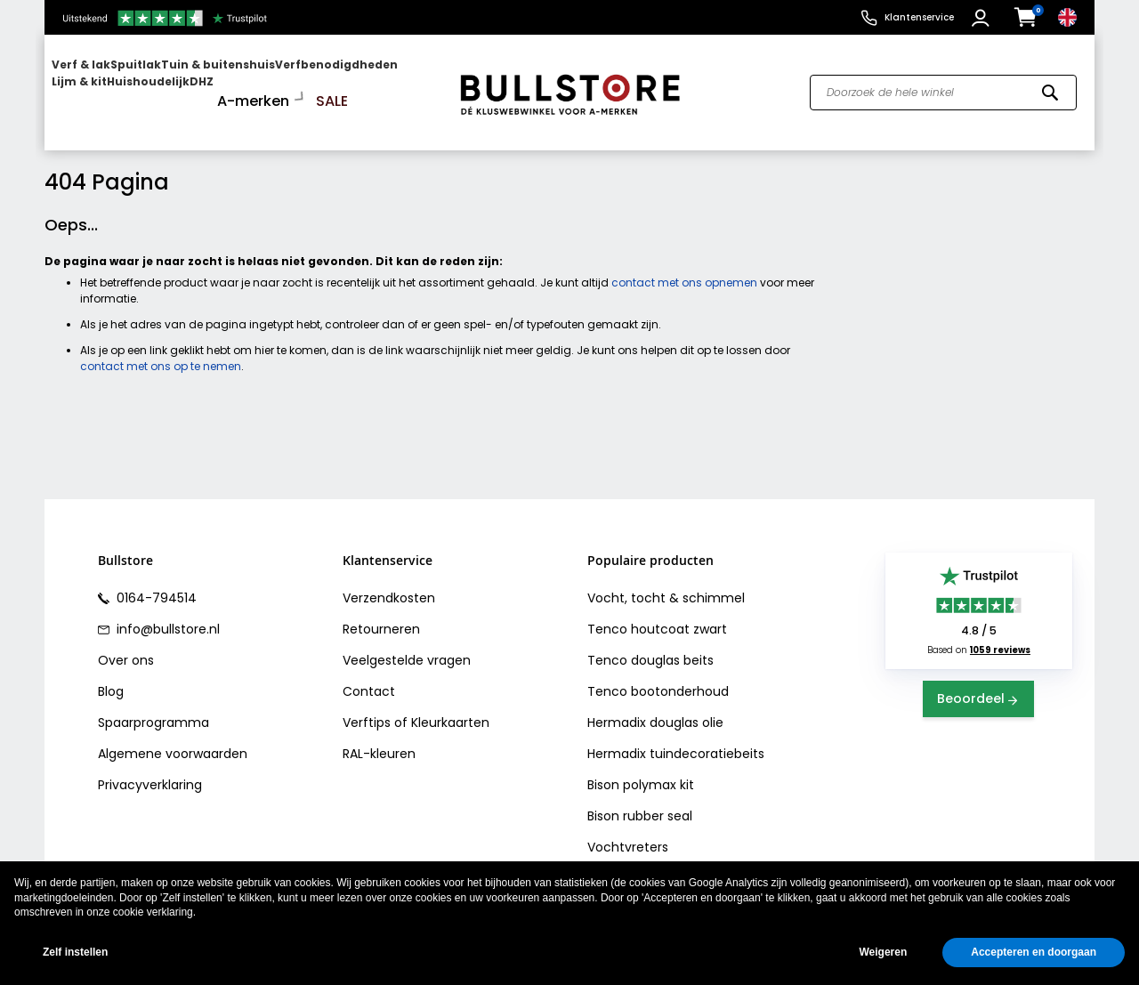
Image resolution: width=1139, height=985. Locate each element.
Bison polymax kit (640, 770)
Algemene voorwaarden (172, 739)
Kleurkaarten (450, 708)
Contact (369, 677)
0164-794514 (155, 584)
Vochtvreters (627, 833)
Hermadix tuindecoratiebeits (675, 739)
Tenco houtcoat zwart (657, 615)
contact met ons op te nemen (160, 351)
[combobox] (943, 85)
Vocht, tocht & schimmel (666, 584)
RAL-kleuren (379, 739)
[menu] (243, 85)
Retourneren (381, 615)
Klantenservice (919, 17)
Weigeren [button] (883, 952)
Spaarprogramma (153, 708)
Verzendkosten (389, 584)
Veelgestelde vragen (407, 646)
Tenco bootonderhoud (658, 677)
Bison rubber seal (639, 802)
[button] (983, 17)
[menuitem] (120, 85)
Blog (111, 677)
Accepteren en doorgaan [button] (1033, 952)
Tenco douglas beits (650, 646)
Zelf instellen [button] (75, 952)
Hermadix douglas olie (655, 708)
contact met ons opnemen (684, 268)
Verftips (367, 708)
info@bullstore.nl (166, 615)
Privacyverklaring (150, 770)
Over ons (126, 646)
